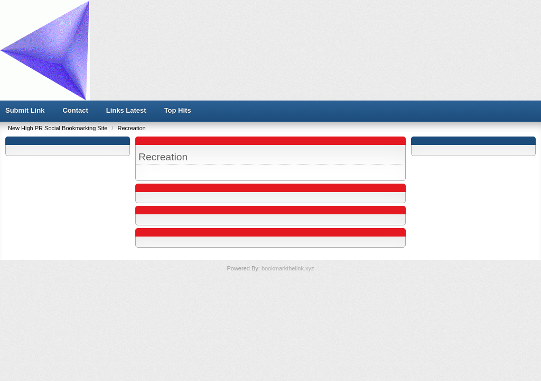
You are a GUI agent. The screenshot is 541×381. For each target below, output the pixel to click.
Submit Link (24, 110)
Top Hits (177, 110)
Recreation (131, 128)
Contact (75, 110)
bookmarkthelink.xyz (288, 268)
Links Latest (126, 110)
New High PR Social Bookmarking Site (58, 128)
